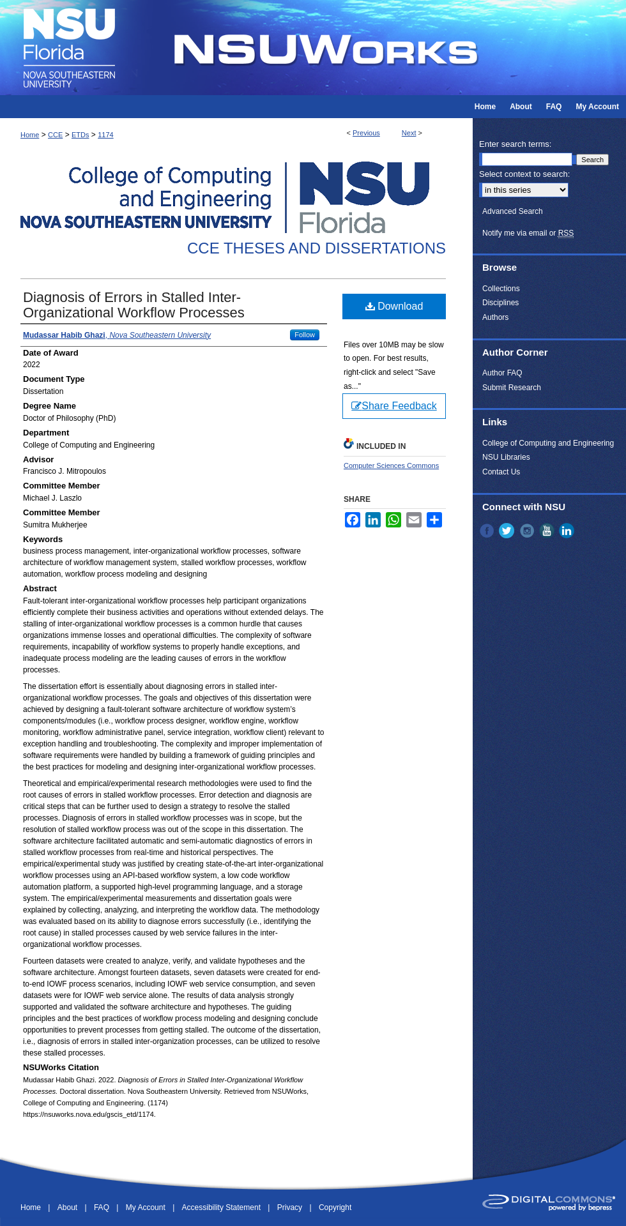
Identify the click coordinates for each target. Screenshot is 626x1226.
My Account (146, 1207)
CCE (55, 135)
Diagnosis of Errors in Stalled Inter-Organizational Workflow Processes (134, 305)
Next (409, 133)
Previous (366, 133)
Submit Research (511, 387)
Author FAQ (502, 372)
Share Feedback (393, 405)
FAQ (102, 1207)
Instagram (528, 530)
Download (394, 306)
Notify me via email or (528, 233)
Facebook (488, 530)
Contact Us (501, 471)
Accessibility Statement (222, 1207)
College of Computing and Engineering (548, 443)
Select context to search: (524, 174)
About (68, 1207)
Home (29, 135)
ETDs (80, 135)
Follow (304, 334)
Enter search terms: (515, 144)
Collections (501, 288)
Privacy (291, 1207)
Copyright (335, 1207)
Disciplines (500, 302)
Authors (495, 317)
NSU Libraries (506, 457)
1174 (105, 135)
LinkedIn (568, 530)
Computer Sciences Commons (391, 465)
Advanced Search (512, 211)
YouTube (548, 530)
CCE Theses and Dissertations (316, 248)
